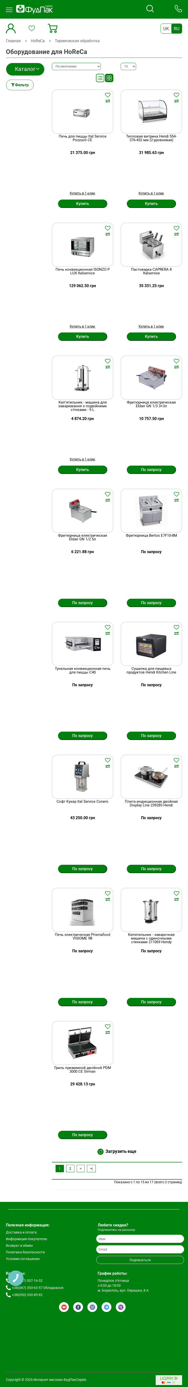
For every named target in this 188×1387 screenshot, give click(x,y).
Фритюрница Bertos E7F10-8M (151, 536)
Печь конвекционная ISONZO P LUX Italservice (83, 271)
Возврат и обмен (19, 1245)
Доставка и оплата (21, 1232)
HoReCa (38, 40)
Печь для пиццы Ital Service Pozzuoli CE (82, 138)
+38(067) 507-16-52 (27, 1281)
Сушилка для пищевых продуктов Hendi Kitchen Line (151, 670)
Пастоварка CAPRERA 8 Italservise (151, 271)
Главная (13, 40)
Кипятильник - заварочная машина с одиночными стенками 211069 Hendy (151, 938)
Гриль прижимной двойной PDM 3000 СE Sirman (82, 1070)
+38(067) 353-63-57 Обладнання (37, 1288)
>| (91, 1169)
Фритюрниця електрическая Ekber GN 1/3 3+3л (151, 404)
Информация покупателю (26, 1239)
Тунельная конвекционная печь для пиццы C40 (82, 670)
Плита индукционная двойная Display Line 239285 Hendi (151, 803)
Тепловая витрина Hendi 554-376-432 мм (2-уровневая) (151, 138)
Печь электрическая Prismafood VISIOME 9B (82, 937)
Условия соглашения (23, 1259)
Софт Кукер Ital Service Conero (82, 802)
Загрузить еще (116, 1152)
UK (166, 28)
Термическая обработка (77, 40)
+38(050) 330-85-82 (27, 1295)
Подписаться (140, 1260)
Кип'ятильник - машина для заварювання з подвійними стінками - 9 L (82, 406)
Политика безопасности (25, 1252)
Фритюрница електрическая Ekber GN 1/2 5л (82, 537)
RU (176, 28)
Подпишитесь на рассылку (116, 1230)
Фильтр (22, 85)
